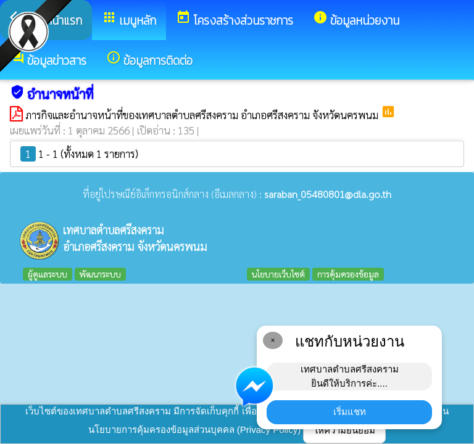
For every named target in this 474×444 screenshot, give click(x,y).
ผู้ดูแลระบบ (47, 273)
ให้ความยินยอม (344, 430)
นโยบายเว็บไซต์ (278, 273)
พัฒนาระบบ (100, 273)
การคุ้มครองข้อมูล (348, 273)
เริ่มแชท (349, 411)
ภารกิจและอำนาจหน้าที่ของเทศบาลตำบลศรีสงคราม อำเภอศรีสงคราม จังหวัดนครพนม (203, 114)
